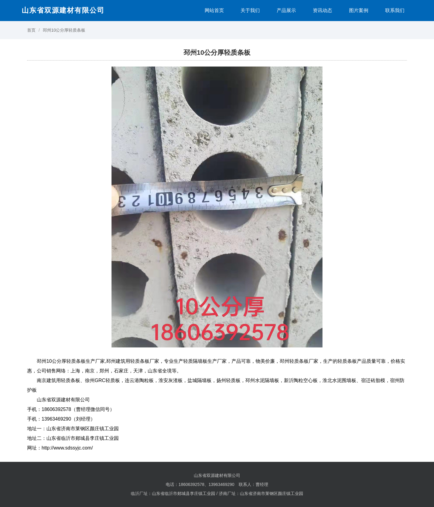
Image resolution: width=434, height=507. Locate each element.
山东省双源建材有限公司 (63, 10)
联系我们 (394, 10)
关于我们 (250, 10)
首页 (31, 30)
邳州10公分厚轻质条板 (64, 30)
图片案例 (358, 10)
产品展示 (286, 10)
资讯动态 (322, 10)
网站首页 (214, 10)
